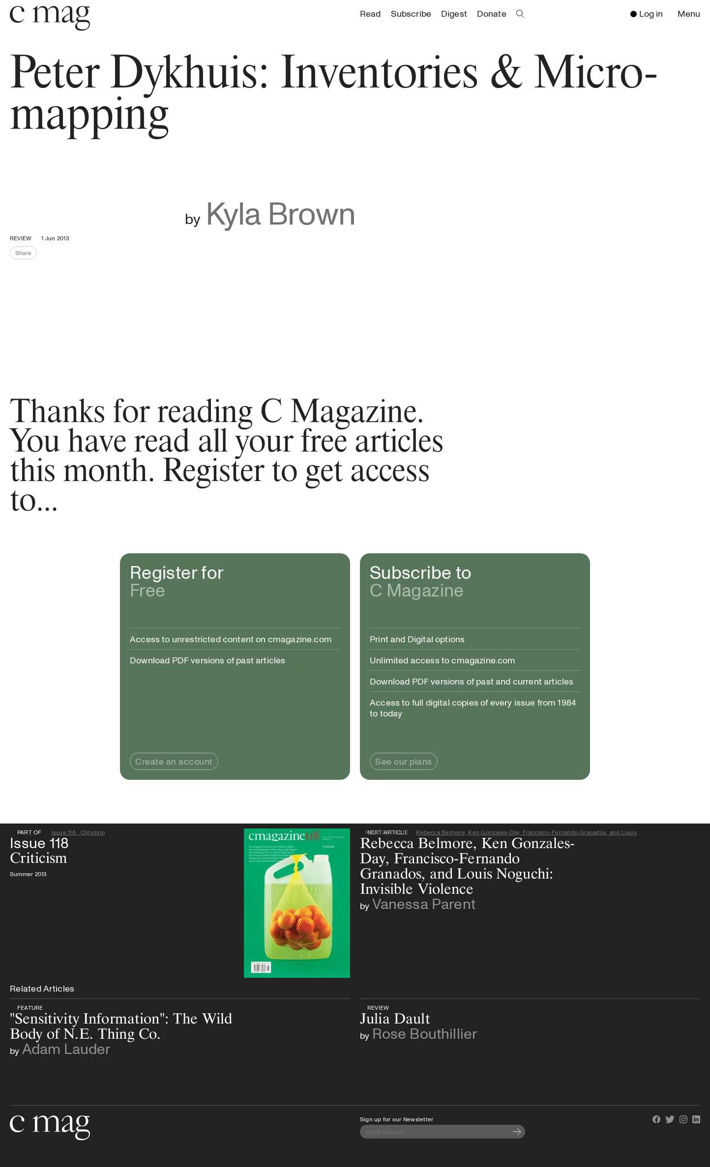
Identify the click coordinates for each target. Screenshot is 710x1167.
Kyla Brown (280, 212)
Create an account (174, 761)
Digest (454, 13)
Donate (491, 13)
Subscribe (411, 13)
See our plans (403, 761)
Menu (691, 14)
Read (370, 13)
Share (26, 254)
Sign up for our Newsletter (396, 1118)
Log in (646, 13)
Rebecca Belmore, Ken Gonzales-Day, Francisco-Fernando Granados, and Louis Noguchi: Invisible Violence (528, 831)
